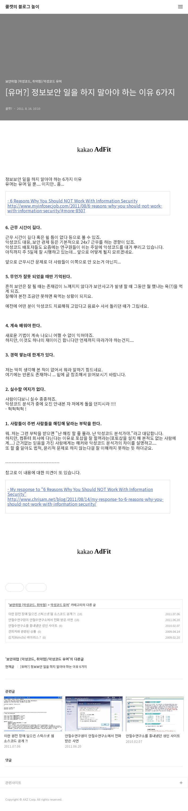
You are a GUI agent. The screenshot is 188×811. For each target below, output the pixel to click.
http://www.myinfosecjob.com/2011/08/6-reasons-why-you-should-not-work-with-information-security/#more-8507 (84, 208)
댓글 (8, 760)
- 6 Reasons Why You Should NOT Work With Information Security (72, 200)
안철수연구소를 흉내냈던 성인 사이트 (32, 625)
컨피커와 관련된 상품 (22, 631)
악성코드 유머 (60, 605)
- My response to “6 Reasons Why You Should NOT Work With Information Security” (80, 492)
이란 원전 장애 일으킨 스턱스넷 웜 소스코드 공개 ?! (42, 613)
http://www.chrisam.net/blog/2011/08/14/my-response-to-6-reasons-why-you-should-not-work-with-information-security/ (85, 501)
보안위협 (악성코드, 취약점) (28, 605)
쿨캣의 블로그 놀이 (22, 7)
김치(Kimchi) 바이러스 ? (24, 637)
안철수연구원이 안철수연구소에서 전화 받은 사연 (40, 619)
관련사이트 (13, 782)
